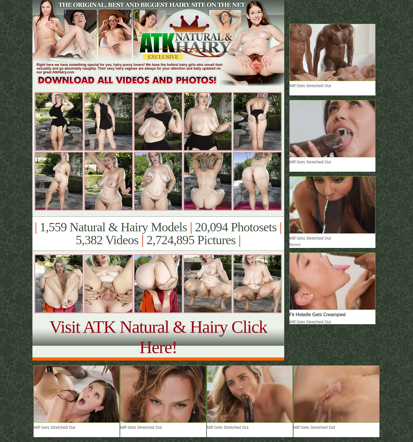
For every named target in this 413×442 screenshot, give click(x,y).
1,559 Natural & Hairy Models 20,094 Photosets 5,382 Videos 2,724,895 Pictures (158, 234)
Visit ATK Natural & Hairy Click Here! (158, 337)
